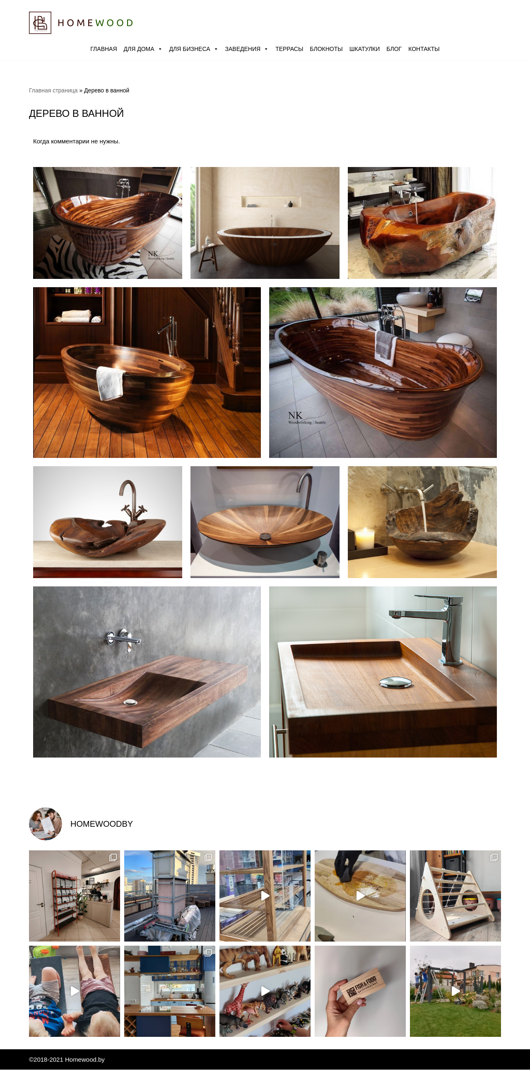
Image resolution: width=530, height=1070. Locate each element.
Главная (103, 49)
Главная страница (53, 90)
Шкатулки (364, 49)
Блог (394, 49)
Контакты (424, 49)
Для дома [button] (143, 49)
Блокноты (326, 49)
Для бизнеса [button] (194, 49)
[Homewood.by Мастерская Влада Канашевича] (80, 23)
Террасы (289, 49)
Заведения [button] (247, 49)
